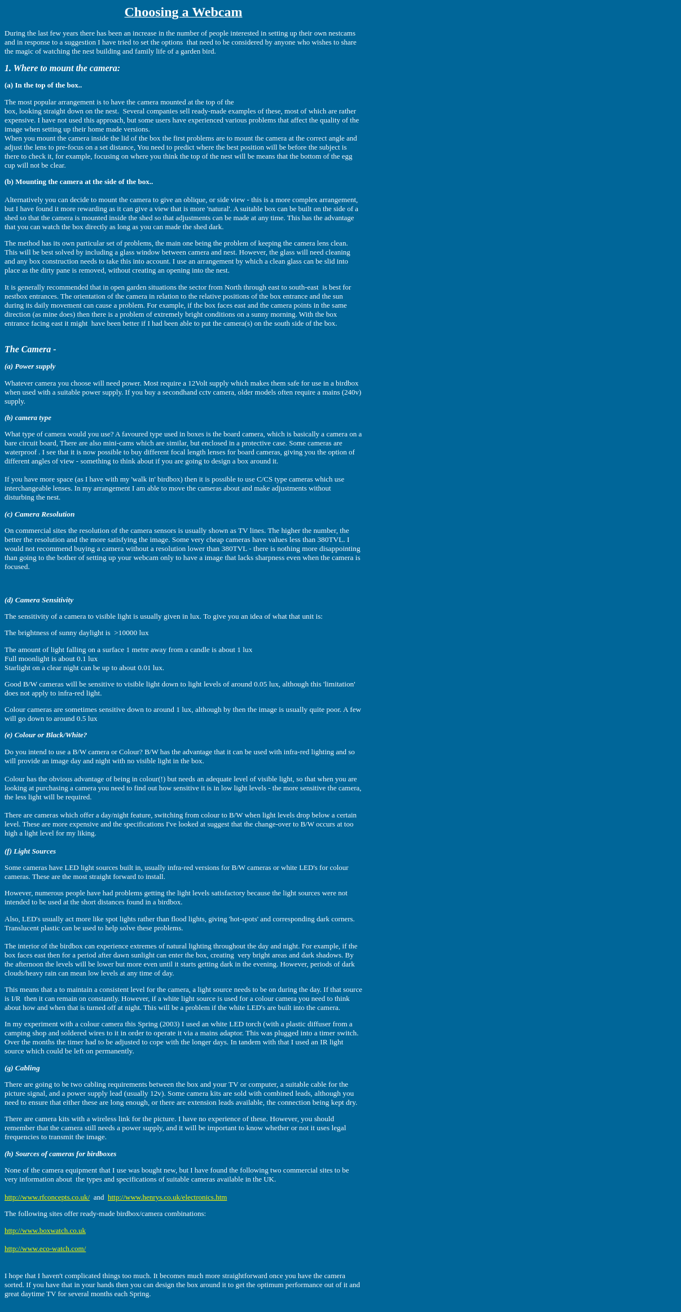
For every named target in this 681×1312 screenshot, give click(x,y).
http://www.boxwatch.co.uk (45, 1230)
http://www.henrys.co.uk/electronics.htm (167, 1197)
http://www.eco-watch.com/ (45, 1248)
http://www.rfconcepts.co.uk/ (47, 1197)
